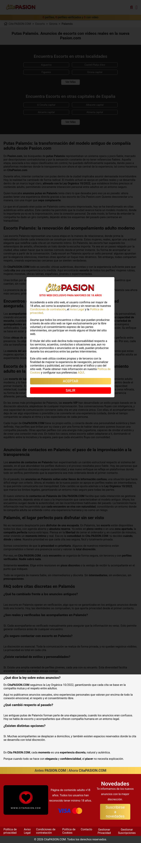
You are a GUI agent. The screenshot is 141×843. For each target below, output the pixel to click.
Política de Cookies (68, 831)
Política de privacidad (10, 831)
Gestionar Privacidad (104, 831)
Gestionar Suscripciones (127, 831)
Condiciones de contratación (45, 831)
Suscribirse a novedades (115, 811)
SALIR (70, 390)
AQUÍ (81, 372)
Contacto (86, 829)
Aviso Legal (27, 831)
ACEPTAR (70, 381)
